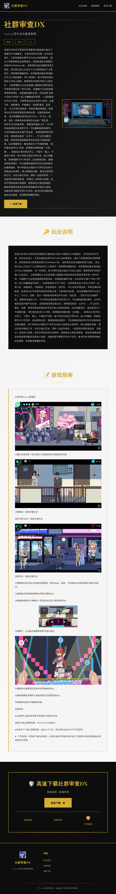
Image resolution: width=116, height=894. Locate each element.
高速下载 (108, 5)
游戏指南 (95, 5)
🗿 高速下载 (16, 203)
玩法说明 (83, 5)
